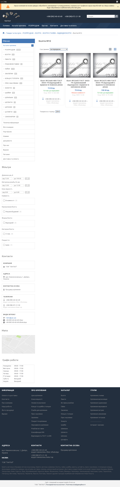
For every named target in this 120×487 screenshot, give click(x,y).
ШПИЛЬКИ (9, 97)
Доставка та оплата (68, 26)
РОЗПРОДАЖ (34, 26)
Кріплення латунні (97, 410)
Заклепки (34, 417)
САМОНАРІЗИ (10, 116)
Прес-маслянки (37, 414)
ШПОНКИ (8, 107)
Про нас (45, 26)
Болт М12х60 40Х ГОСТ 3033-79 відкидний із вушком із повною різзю (51, 83)
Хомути (64, 421)
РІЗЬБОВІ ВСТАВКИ (12, 64)
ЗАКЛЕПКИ (9, 73)
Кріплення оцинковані (98, 403)
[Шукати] (116, 16)
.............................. (96, 421)
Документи (7, 141)
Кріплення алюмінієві (98, 414)
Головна (6, 26)
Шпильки (64, 428)
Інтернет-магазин (97, 425)
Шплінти (64, 432)
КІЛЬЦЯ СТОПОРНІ (12, 78)
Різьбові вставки (37, 428)
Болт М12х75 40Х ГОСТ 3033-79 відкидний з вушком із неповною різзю (105, 84)
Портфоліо (7, 132)
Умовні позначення (38, 403)
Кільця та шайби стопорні (41, 406)
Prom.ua (72, 482)
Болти (63, 395)
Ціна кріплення (36, 395)
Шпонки (64, 436)
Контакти (54, 26)
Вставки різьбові (67, 403)
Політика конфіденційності (76, 484)
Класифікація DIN (37, 432)
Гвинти (63, 399)
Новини (6, 136)
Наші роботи (7, 406)
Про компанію (7, 403)
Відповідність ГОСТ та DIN (41, 436)
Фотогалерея (8, 127)
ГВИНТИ (8, 59)
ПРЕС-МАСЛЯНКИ (11, 83)
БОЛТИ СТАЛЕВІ (49, 33)
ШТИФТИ (8, 112)
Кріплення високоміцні (98, 399)
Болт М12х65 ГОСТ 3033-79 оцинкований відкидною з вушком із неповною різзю (78, 84)
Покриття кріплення (39, 421)
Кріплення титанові (97, 417)
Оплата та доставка (9, 395)
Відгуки (6, 150)
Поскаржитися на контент (55, 484)
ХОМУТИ (8, 88)
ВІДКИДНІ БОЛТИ (64, 33)
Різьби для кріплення (39, 410)
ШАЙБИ (8, 93)
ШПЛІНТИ (8, 102)
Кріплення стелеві (97, 395)
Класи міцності (36, 399)
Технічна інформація (11, 122)
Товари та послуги (13, 33)
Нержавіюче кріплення (39, 425)
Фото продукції (8, 410)
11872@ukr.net (11, 318)
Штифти (64, 439)
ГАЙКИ (7, 69)
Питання (6, 154)
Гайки (63, 406)
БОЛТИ (38, 33)
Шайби (63, 425)
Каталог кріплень (19, 26)
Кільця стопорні (67, 414)
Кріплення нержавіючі (98, 406)
